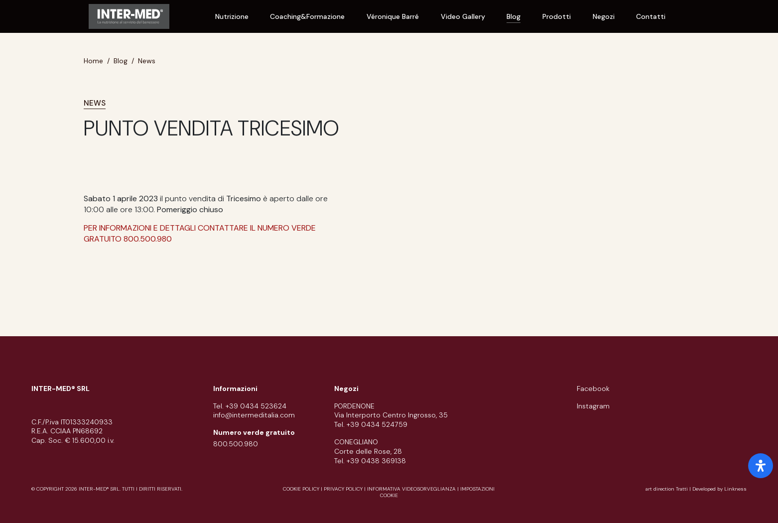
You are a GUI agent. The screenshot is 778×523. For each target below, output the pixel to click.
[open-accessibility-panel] (760, 465)
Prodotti (556, 16)
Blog (513, 16)
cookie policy (301, 489)
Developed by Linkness (719, 489)
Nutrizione (232, 16)
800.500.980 (235, 443)
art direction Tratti (667, 489)
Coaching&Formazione (307, 16)
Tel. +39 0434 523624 (249, 405)
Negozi (604, 16)
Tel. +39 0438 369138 (370, 460)
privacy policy (343, 489)
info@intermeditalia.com (254, 414)
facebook (593, 388)
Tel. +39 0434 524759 (370, 424)
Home (93, 60)
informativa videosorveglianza (411, 489)
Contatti (650, 16)
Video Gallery (463, 16)
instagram (593, 405)
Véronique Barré (393, 16)
